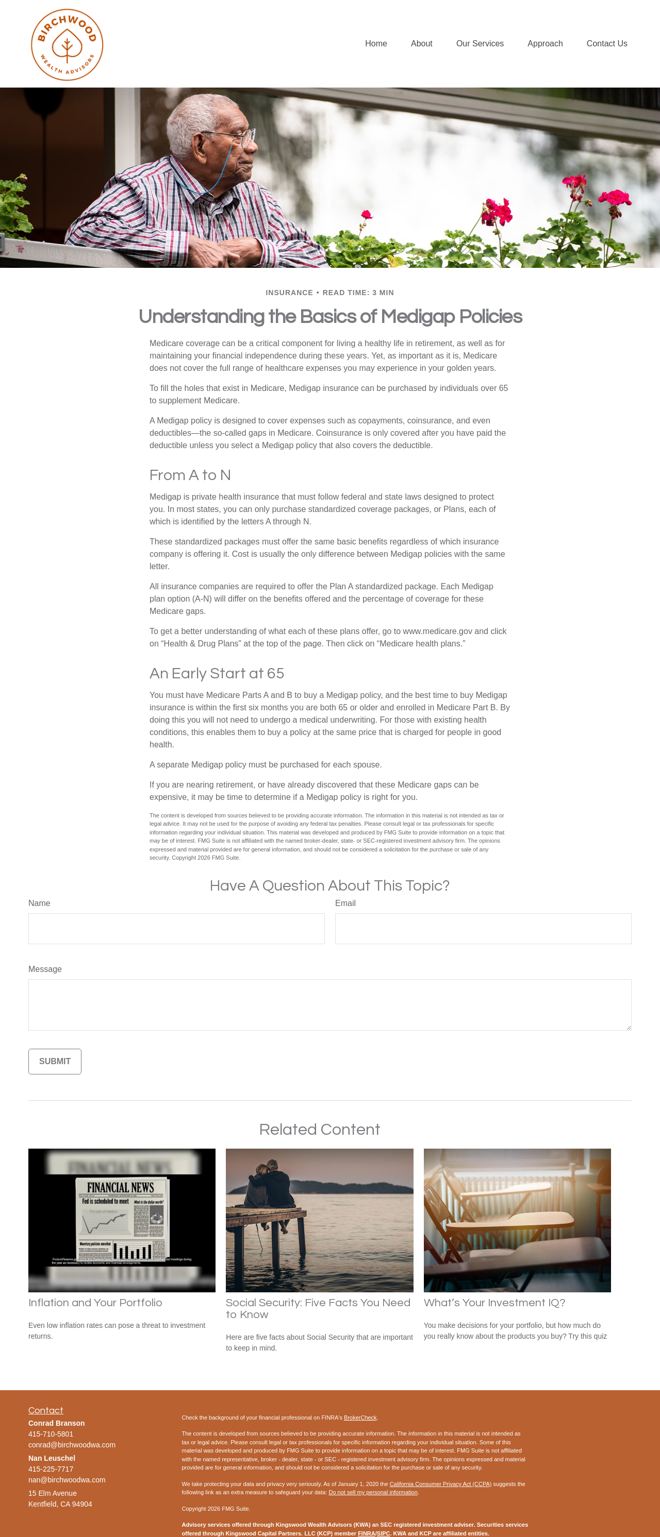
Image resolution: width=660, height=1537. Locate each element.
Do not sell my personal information (372, 1492)
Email (345, 903)
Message (45, 969)
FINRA (366, 1533)
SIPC (383, 1533)
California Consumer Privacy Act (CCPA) (441, 1484)
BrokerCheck (360, 1417)
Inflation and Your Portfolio (95, 1303)
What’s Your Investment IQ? (495, 1303)
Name (39, 903)
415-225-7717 (50, 1469)
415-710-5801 (50, 1434)
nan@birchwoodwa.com (67, 1480)
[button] (376, 44)
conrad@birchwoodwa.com (72, 1445)
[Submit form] (54, 1061)
